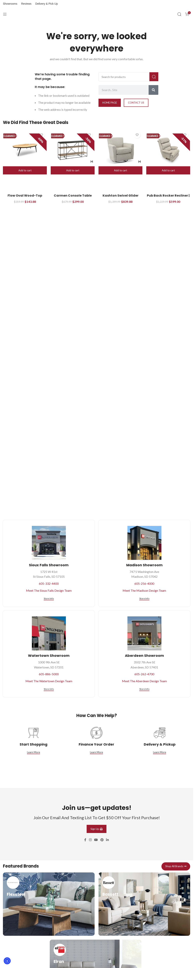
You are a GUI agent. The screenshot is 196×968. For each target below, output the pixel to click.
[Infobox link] (49, 904)
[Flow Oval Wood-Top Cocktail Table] (25, 149)
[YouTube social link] (96, 840)
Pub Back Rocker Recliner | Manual (168, 197)
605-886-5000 (49, 674)
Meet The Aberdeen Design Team (144, 681)
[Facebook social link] (85, 840)
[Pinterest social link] (102, 840)
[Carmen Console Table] (73, 149)
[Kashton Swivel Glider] (120, 149)
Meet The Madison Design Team (144, 590)
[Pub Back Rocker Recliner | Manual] (168, 149)
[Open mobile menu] (5, 14)
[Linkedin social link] (107, 840)
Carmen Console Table (73, 195)
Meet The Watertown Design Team (48, 681)
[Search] (179, 14)
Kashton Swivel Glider (121, 195)
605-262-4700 (144, 674)
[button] (25, 170)
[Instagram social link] (90, 840)
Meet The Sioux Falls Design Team (49, 590)
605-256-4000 (144, 583)
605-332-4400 (49, 583)
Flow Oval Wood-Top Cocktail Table (25, 197)
